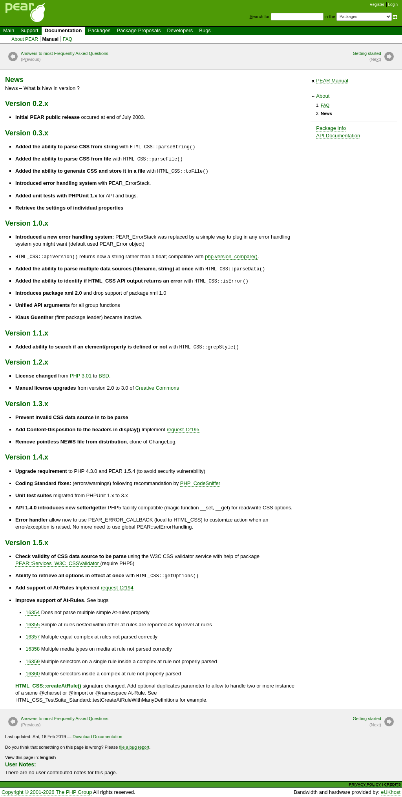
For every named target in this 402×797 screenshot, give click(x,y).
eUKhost (390, 792)
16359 (33, 661)
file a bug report (134, 747)
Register (377, 4)
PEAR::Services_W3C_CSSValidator (57, 563)
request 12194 (117, 588)
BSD (104, 376)
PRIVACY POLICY (365, 784)
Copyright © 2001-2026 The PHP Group (47, 792)
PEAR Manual (332, 81)
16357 (33, 637)
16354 (33, 612)
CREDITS (392, 784)
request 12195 (183, 429)
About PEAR (24, 39)
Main (8, 30)
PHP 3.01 (80, 376)
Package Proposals (139, 30)
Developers (180, 30)
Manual (50, 39)
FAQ (67, 39)
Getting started (367, 57)
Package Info (331, 128)
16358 (33, 649)
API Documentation (338, 136)
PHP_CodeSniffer (200, 483)
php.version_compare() (231, 256)
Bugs (205, 30)
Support (29, 30)
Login (393, 4)
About (322, 96)
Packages (99, 30)
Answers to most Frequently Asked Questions (64, 57)
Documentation (63, 30)
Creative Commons (157, 388)
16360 (33, 674)
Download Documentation (97, 736)
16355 (33, 624)
